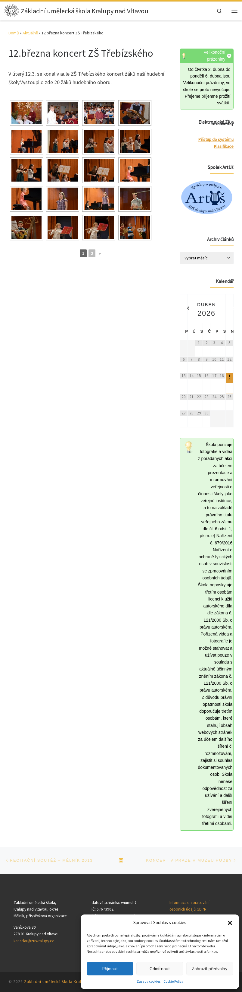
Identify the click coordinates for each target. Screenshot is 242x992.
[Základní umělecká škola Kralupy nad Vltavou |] (12, 11)
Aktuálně (30, 33)
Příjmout (110, 968)
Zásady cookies (148, 981)
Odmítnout (160, 968)
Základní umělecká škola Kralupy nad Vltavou (68, 981)
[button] (230, 923)
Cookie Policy (173, 981)
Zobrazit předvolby (209, 968)
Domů (13, 33)
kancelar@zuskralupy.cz (34, 940)
